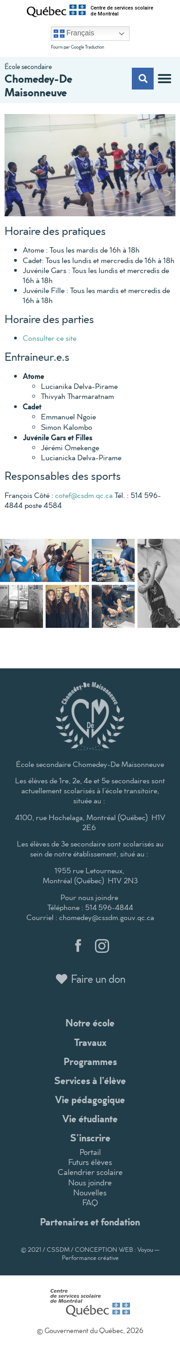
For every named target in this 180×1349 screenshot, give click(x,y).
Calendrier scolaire (90, 1172)
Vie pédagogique (90, 1099)
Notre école (90, 1022)
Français (74, 33)
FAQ (90, 1202)
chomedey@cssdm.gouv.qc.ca (106, 917)
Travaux (90, 1042)
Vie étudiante (90, 1118)
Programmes (90, 1061)
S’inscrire (90, 1137)
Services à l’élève (90, 1080)
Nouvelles (90, 1192)
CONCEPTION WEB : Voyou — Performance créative (111, 1253)
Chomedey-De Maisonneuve (38, 85)
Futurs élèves (90, 1162)
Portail (90, 1152)
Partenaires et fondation (90, 1222)
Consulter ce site (49, 338)
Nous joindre (90, 1182)
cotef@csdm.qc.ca (84, 495)
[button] (164, 79)
